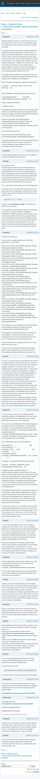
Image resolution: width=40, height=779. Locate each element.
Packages (10, 3)
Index (3, 13)
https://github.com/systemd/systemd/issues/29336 (18, 693)
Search (12, 13)
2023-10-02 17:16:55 (32, 719)
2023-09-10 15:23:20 (32, 36)
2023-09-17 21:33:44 (32, 621)
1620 (14, 639)
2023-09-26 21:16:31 (32, 679)
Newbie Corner (15, 24)
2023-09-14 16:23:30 (32, 232)
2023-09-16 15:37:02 (32, 604)
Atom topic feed (34, 769)
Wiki (17, 3)
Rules (7, 13)
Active (28, 17)
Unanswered (35, 17)
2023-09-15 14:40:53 (32, 557)
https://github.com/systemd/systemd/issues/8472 (18, 633)
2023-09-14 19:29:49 (32, 356)
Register (18, 13)
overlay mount (17, 405)
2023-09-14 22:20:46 (32, 410)
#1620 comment (14, 660)
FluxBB (36, 772)
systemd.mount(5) (27, 373)
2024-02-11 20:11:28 (32, 735)
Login (24, 13)
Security (28, 3)
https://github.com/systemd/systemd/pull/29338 (17, 704)
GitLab (22, 3)
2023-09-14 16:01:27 (32, 161)
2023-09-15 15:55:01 (32, 579)
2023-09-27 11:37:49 (32, 697)
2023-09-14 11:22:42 (32, 151)
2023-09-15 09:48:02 (32, 520)
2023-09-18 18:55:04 (32, 654)
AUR (34, 3)
